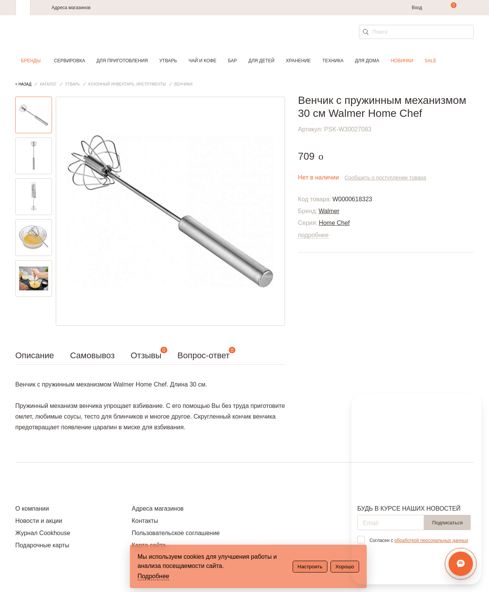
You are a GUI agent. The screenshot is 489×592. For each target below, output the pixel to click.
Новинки (402, 60)
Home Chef (334, 223)
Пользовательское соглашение (176, 533)
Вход (417, 7)
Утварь (168, 60)
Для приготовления (122, 60)
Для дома (367, 60)
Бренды (30, 60)
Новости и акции (38, 521)
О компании (32, 508)
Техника (333, 60)
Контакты (145, 521)
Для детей (261, 60)
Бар (232, 60)
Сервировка (69, 60)
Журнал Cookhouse (42, 533)
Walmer (329, 211)
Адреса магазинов (71, 7)
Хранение (298, 60)
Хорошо (344, 566)
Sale (431, 60)
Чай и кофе (202, 60)
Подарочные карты (42, 545)
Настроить (310, 566)
